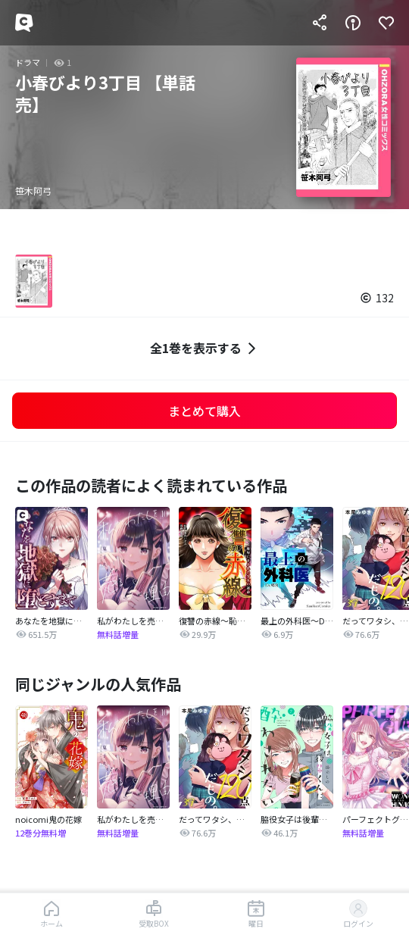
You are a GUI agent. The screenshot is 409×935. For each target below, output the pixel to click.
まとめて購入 (204, 411)
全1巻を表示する (205, 348)
